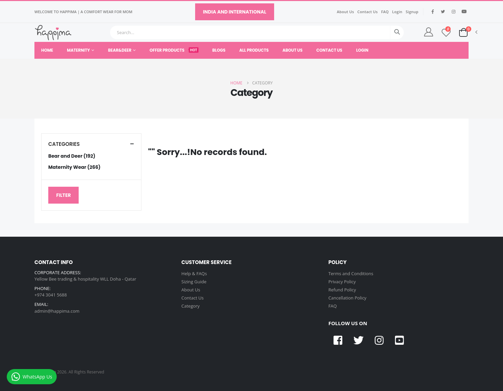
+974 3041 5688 (50, 295)
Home (47, 50)
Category (190, 306)
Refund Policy (342, 290)
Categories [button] (64, 144)
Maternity (78, 50)
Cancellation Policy (347, 298)
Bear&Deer (119, 50)
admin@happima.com (56, 311)
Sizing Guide (193, 282)
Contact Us (368, 11)
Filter (63, 195)
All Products (254, 50)
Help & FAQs (194, 273)
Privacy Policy (342, 282)
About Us (345, 11)
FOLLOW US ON (347, 323)
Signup (412, 11)
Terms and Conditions (350, 273)
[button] (463, 32)
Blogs (219, 50)
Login (397, 11)
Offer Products (174, 50)
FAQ (385, 11)
